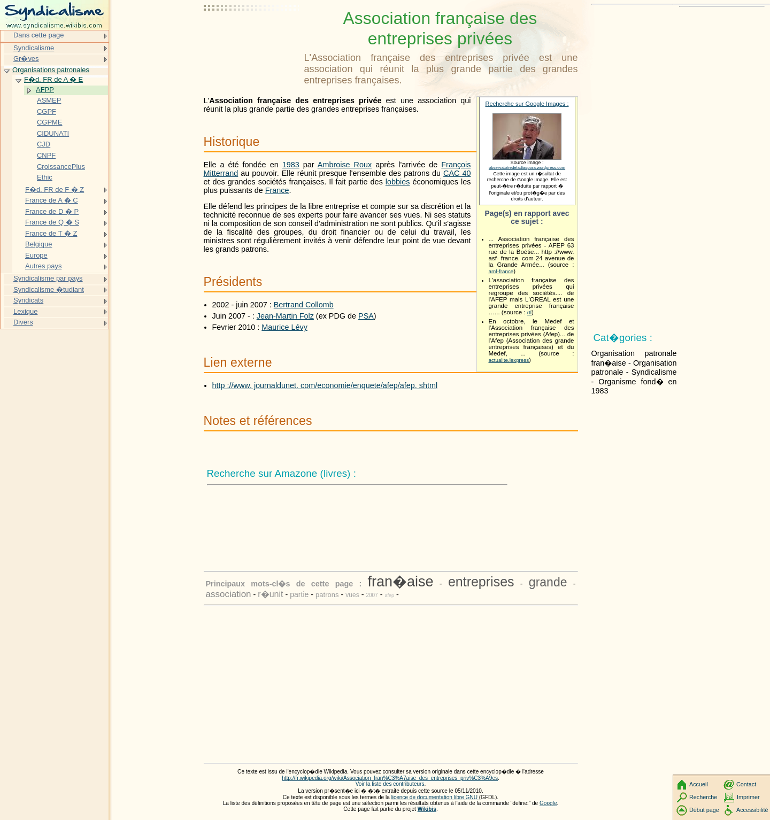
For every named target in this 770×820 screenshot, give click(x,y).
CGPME (50, 122)
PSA (366, 316)
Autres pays (43, 266)
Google (548, 803)
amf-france (501, 271)
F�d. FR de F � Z (54, 189)
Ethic (44, 177)
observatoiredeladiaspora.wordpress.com (527, 167)
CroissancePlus (61, 167)
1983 (290, 164)
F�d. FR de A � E (53, 79)
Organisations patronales (50, 70)
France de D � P (52, 211)
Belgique (38, 244)
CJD (43, 144)
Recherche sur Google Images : (527, 103)
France (277, 190)
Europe (36, 255)
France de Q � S (52, 222)
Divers (23, 322)
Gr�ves (26, 59)
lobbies (398, 181)
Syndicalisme (33, 48)
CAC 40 (457, 173)
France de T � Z (51, 233)
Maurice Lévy (284, 327)
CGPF (46, 111)
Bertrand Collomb (304, 304)
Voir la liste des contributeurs (390, 784)
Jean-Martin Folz (285, 316)
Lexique (25, 311)
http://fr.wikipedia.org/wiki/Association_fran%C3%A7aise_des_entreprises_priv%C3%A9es (390, 778)
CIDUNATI (53, 133)
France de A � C (51, 200)
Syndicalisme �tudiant (48, 289)
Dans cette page (38, 35)
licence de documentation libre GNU (435, 797)
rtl (529, 312)
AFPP (45, 90)
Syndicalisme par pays (48, 278)
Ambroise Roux (345, 164)
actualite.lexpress (509, 360)
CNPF (46, 155)
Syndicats (28, 300)
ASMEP (49, 100)
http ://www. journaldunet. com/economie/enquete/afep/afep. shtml (325, 385)
